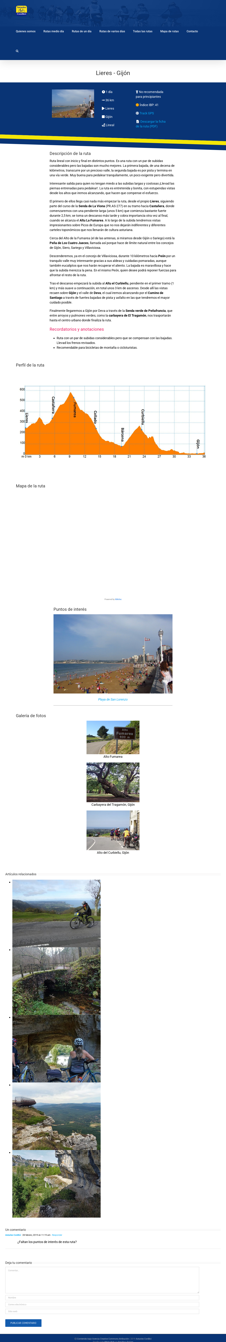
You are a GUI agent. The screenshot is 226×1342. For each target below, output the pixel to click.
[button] (17, 50)
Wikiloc (118, 599)
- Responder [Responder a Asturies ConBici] (56, 1235)
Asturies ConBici (13, 1235)
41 (157, 105)
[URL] (102, 1311)
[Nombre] (102, 1297)
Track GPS (146, 113)
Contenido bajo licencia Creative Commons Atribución (103, 1339)
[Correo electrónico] (102, 1304)
